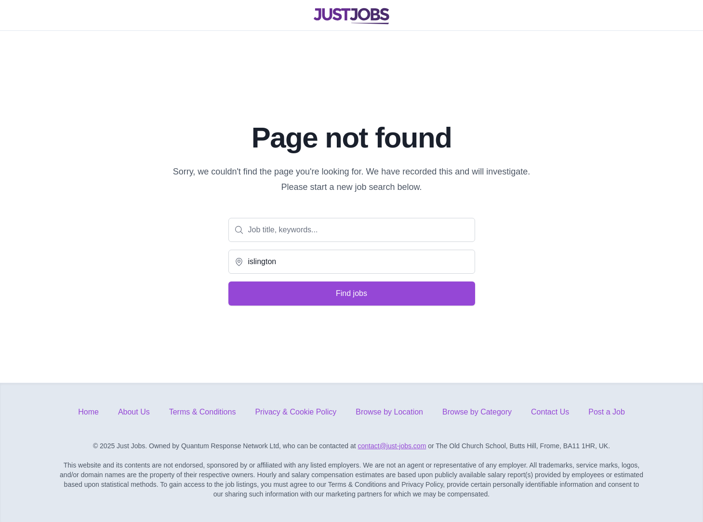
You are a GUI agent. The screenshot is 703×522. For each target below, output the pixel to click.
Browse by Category (477, 412)
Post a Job (606, 412)
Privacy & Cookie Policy (295, 412)
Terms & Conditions (202, 412)
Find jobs (351, 293)
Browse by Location (389, 412)
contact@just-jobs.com (392, 446)
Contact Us (550, 412)
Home (88, 412)
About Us (134, 412)
